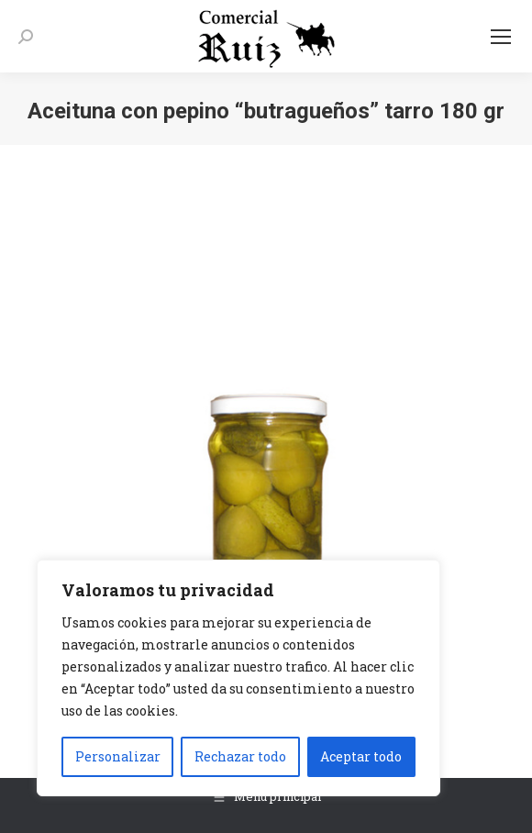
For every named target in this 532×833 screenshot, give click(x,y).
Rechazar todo (240, 756)
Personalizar (118, 756)
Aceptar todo (361, 756)
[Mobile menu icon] (501, 37)
